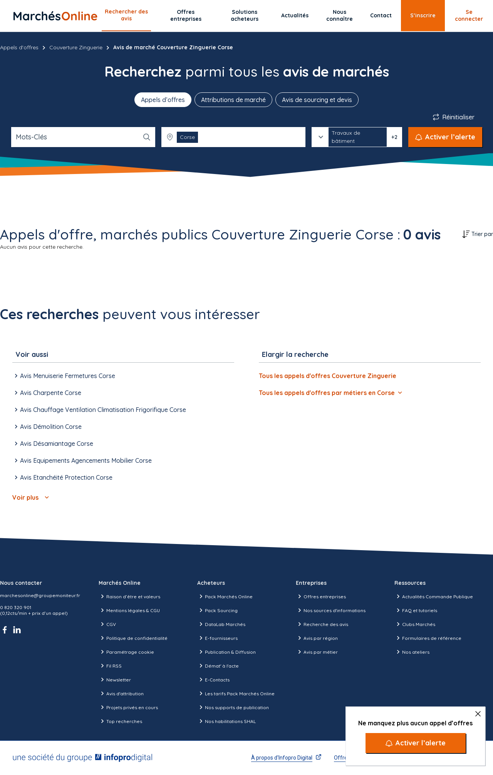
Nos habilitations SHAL (226, 721)
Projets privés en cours (128, 707)
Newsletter (115, 679)
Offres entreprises (185, 15)
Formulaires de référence (427, 638)
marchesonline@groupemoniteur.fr (40, 595)
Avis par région (317, 638)
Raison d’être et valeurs (129, 596)
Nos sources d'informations (331, 610)
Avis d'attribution (121, 693)
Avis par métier (317, 652)
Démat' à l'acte (218, 666)
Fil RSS (110, 666)
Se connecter (469, 15)
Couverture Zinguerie (75, 47)
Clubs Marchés (414, 624)
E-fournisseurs (217, 638)
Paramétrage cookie (126, 652)
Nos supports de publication (233, 707)
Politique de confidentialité (133, 638)
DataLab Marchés (221, 624)
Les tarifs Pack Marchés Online (236, 693)
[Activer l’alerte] (416, 743)
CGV (107, 624)
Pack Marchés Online (225, 596)
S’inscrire (423, 15)
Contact (381, 15)
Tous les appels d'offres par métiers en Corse (330, 393)
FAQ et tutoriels (415, 610)
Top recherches (120, 721)
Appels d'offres (19, 47)
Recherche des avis (322, 624)
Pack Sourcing (217, 610)
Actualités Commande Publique (433, 596)
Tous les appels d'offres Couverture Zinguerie (327, 376)
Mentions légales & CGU (129, 610)
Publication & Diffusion (226, 652)
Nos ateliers (411, 652)
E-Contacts (213, 679)
